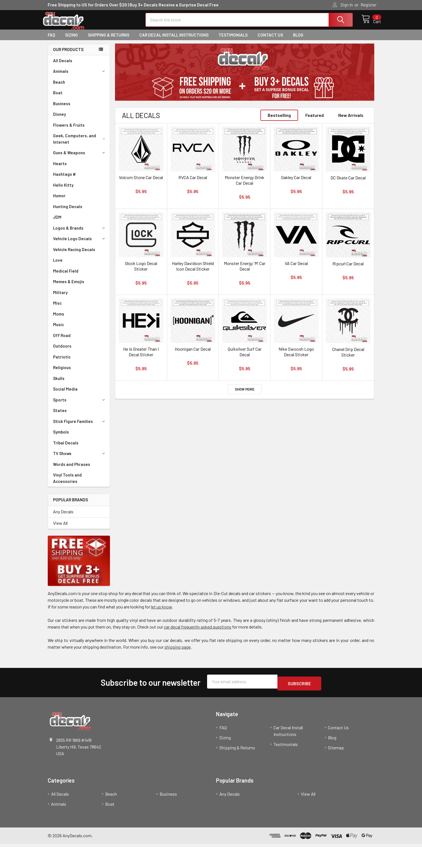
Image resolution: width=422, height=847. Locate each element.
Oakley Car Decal (296, 182)
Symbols (61, 436)
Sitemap (336, 750)
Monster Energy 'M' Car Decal (244, 271)
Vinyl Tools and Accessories (67, 483)
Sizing (71, 39)
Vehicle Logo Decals (80, 243)
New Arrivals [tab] (350, 120)
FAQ (51, 39)
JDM (57, 222)
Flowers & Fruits (69, 130)
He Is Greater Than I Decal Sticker (141, 356)
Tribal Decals (65, 447)
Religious (62, 372)
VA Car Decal (296, 268)
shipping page (177, 651)
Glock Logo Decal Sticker (141, 271)
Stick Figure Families (80, 426)
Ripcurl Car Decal (348, 268)
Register (369, 4)
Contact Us (270, 39)
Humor (59, 200)
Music (58, 329)
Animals (80, 76)
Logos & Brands (80, 232)
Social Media (65, 393)
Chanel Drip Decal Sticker (348, 357)
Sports (80, 404)
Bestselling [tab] (279, 120)
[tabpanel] (244, 77)
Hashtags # (64, 179)
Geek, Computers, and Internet (80, 144)
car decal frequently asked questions (197, 631)
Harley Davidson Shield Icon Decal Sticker (193, 271)
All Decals (62, 65)
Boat (58, 97)
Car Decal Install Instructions (173, 39)
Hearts (60, 168)
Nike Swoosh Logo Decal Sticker (296, 356)
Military (60, 297)
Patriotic (62, 361)
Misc (57, 308)
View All (60, 528)
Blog (298, 39)
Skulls (58, 383)
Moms (58, 318)
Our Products (68, 54)
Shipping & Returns (108, 39)
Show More (245, 394)
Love (58, 265)
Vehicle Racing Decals (74, 254)
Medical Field (65, 275)
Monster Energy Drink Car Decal (244, 185)
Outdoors (62, 350)
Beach (59, 87)
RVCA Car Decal (192, 182)
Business (61, 108)
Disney (59, 119)
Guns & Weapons (80, 157)
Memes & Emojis (68, 286)
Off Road (62, 340)
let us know (161, 611)
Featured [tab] (314, 120)
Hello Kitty (63, 189)
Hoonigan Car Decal (193, 354)
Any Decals (63, 516)
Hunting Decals (67, 211)
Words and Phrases (71, 469)
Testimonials (233, 39)
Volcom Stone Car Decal (141, 182)
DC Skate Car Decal (348, 182)
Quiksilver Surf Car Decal (245, 356)
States (60, 415)
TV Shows (80, 458)
